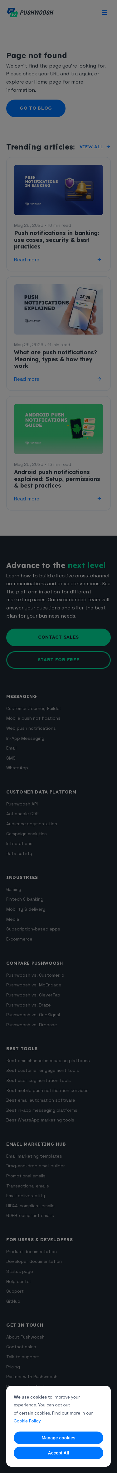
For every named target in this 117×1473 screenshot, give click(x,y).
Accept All (58, 1452)
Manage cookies (58, 1437)
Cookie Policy (27, 1421)
